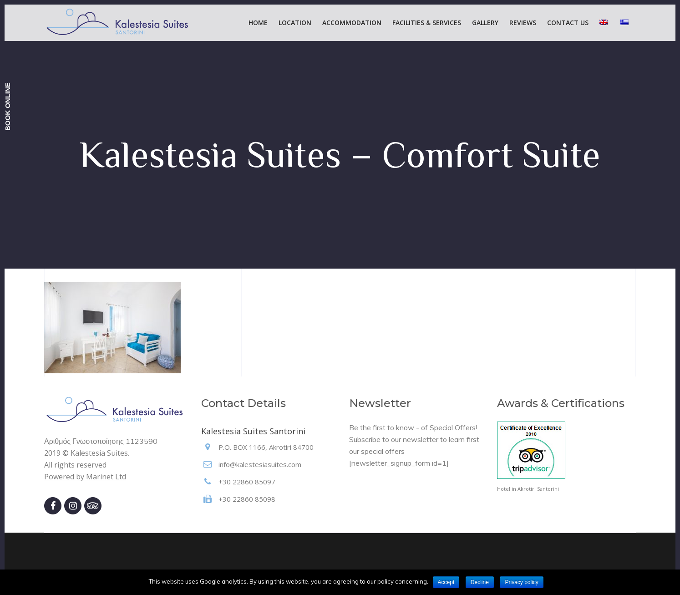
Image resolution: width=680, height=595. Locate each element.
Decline (480, 582)
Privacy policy (521, 582)
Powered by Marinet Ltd (85, 477)
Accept (446, 582)
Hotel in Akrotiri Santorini (528, 488)
